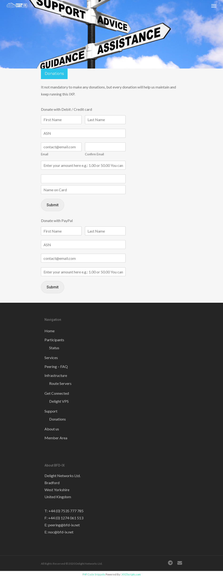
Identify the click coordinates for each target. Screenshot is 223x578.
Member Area (55, 438)
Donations (57, 419)
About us (51, 429)
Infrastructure (55, 375)
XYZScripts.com (131, 574)
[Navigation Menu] (213, 5)
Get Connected (56, 393)
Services (51, 357)
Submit (53, 205)
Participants (54, 339)
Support (50, 411)
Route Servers (60, 383)
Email (44, 154)
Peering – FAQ (56, 366)
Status (54, 347)
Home (49, 331)
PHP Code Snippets (93, 574)
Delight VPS (59, 401)
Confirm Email (94, 154)
